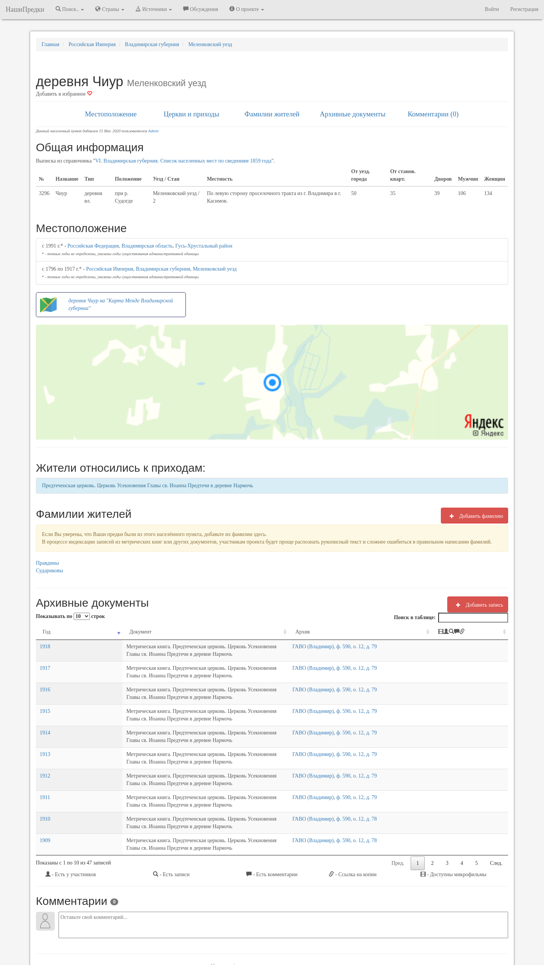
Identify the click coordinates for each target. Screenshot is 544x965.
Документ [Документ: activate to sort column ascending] (78, 632)
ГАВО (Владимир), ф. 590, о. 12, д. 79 (405, 646)
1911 (45, 744)
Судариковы (49, 570)
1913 (45, 716)
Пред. (397, 787)
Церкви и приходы (191, 114)
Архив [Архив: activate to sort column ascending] (373, 632)
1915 (45, 688)
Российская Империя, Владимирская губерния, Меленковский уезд (161, 269)
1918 (45, 646)
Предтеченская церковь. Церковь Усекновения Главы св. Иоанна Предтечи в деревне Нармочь (147, 485)
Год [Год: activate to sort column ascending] (47, 632)
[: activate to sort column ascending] (485, 632)
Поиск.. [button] (70, 9)
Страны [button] (109, 9)
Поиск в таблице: (451, 618)
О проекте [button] (246, 9)
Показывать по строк (70, 616)
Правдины (47, 563)
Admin (153, 131)
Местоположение (111, 114)
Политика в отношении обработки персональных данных (355, 938)
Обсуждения (200, 9)
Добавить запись (477, 604)
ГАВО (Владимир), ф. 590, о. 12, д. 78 (405, 758)
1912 (45, 730)
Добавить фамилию (474, 516)
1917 (45, 660)
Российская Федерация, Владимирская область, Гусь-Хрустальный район (150, 246)
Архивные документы (352, 114)
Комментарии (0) (433, 114)
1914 (45, 702)
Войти (492, 9)
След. (496, 787)
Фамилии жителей (272, 114)
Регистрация (524, 9)
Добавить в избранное (64, 94)
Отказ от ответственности (258, 938)
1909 (45, 772)
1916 (45, 674)
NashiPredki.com (143, 938)
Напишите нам (181, 938)
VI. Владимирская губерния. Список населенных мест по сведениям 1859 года (183, 161)
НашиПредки (25, 9)
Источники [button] (154, 9)
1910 (45, 758)
